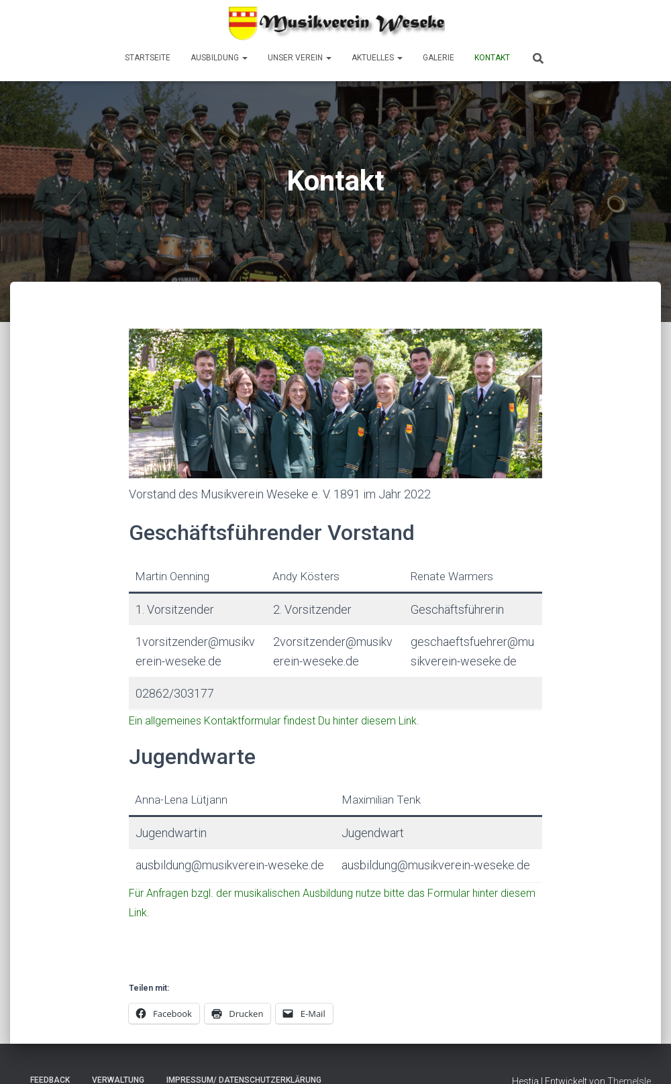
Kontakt (492, 57)
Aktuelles (377, 57)
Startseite (147, 57)
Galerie (438, 57)
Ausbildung (219, 57)
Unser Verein (299, 57)
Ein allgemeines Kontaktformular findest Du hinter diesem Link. (275, 720)
